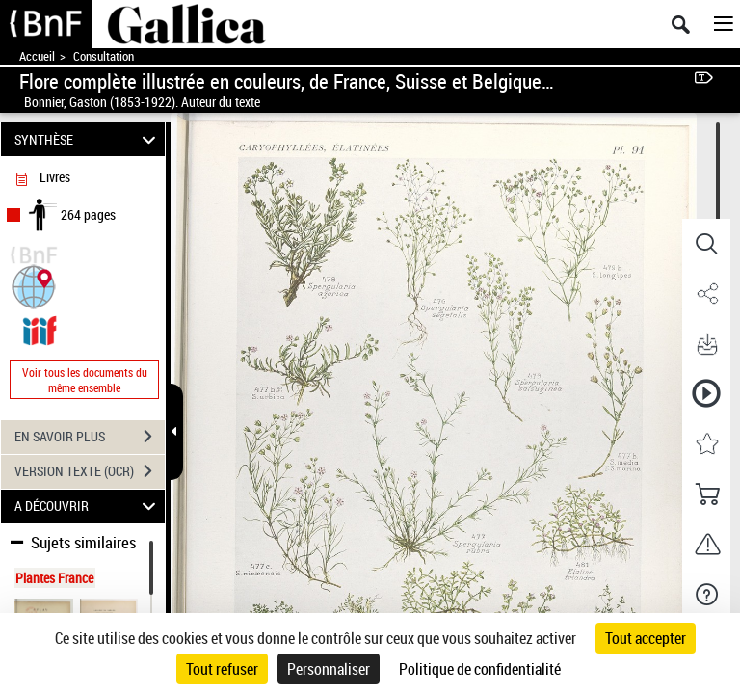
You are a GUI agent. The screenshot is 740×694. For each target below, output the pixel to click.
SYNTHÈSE (88, 139)
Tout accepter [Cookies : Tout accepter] (645, 638)
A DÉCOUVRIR (88, 506)
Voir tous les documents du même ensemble (84, 379)
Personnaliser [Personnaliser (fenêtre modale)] (328, 669)
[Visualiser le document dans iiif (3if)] (39, 328)
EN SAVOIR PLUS (89, 436)
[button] (34, 285)
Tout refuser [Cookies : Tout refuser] (222, 669)
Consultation (103, 56)
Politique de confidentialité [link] (480, 669)
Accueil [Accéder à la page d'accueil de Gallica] (37, 56)
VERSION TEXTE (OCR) (89, 471)
